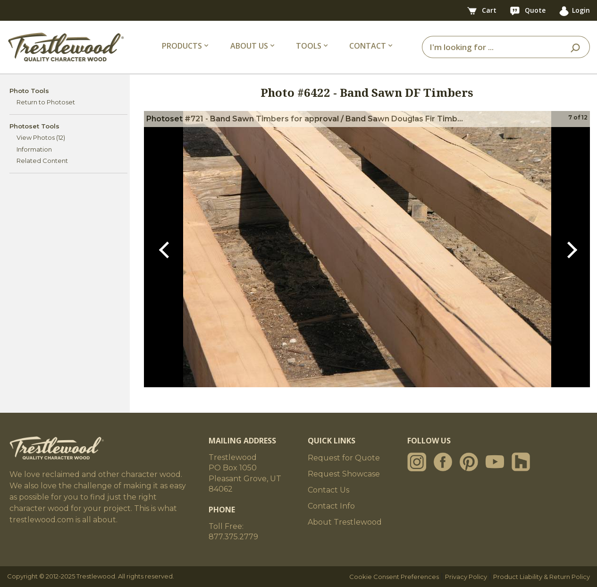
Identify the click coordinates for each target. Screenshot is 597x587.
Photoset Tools (34, 126)
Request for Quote (344, 457)
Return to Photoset (46, 102)
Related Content (42, 160)
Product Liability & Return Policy (541, 576)
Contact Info (331, 506)
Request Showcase (344, 473)
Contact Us (328, 489)
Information (34, 149)
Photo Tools (29, 90)
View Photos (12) (41, 137)
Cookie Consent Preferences (394, 576)
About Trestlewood (345, 522)
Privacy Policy (466, 576)
